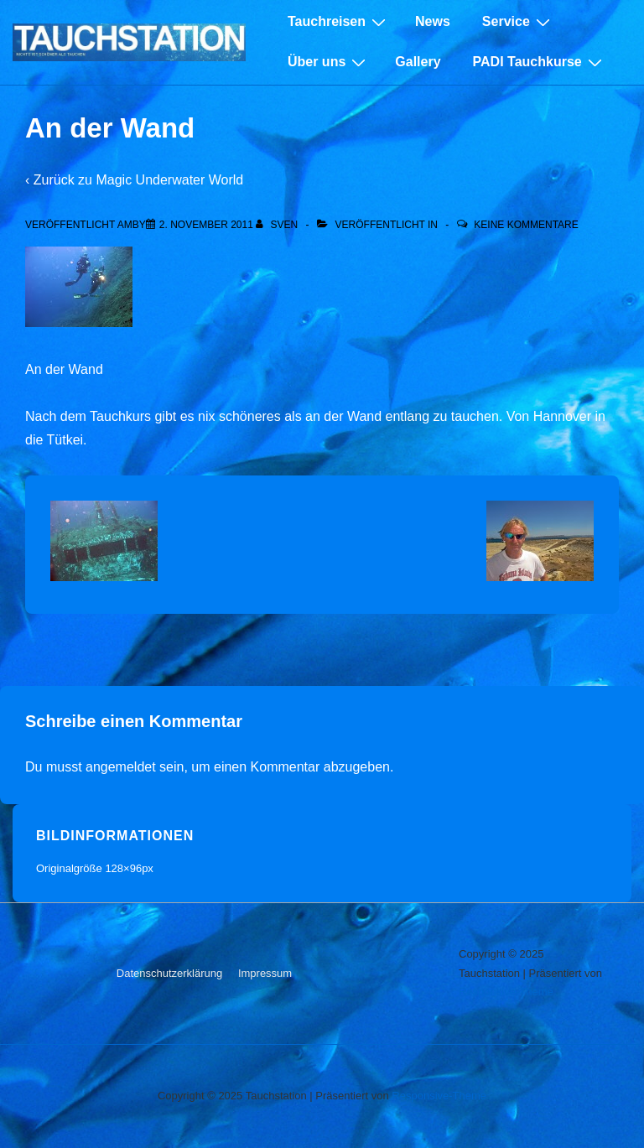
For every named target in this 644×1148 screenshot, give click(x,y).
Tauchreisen (339, 22)
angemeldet (121, 767)
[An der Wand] (206, 225)
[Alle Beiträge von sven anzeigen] (278, 225)
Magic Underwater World (169, 180)
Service (518, 22)
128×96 (123, 868)
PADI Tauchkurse (539, 62)
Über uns (329, 62)
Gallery (417, 62)
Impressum (265, 973)
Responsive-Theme (506, 991)
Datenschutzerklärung (169, 973)
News (432, 21)
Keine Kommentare (526, 225)
